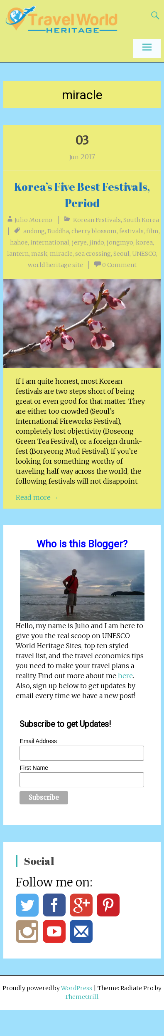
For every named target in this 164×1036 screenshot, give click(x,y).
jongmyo (120, 242)
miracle (61, 253)
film (152, 231)
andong (34, 231)
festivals (131, 231)
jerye (79, 242)
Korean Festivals (97, 220)
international (49, 242)
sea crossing (93, 253)
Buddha (58, 231)
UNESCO (144, 253)
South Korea (141, 220)
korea (144, 242)
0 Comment (119, 265)
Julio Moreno (33, 220)
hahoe (19, 242)
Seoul (121, 253)
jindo (96, 242)
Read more (37, 497)
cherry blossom (94, 231)
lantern (18, 253)
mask (39, 253)
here (125, 676)
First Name (34, 767)
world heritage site (55, 265)
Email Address (38, 741)
